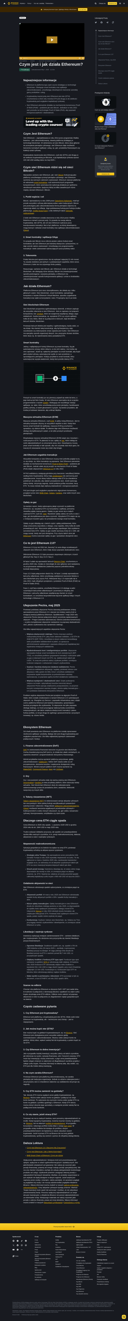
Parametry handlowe (102, 1279)
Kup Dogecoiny (80, 1289)
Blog (36, 1267)
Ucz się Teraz (82, 9)
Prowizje (99, 1272)
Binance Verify (101, 1277)
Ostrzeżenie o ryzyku (40, 1272)
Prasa (36, 1249)
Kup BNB (78, 1284)
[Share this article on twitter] (96, 22)
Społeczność (38, 1270)
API (98, 1274)
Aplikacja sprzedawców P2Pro (84, 1242)
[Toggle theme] (124, 3)
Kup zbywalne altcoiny (82, 1294)
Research (58, 1264)
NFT (56, 1259)
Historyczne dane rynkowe (104, 1249)
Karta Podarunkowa (60, 1249)
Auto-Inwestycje (59, 1254)
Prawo (36, 1252)
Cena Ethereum (80, 1268)
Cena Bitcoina (80, 1265)
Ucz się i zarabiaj (80, 1260)
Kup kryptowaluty (60, 1242)
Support (99, 1265)
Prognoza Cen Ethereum (82, 1277)
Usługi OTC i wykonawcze (104, 1247)
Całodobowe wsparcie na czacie (105, 1263)
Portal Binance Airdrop (103, 1281)
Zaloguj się (102, 3)
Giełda (57, 1240)
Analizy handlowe (101, 1252)
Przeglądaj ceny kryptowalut (83, 1263)
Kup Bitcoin (79, 1281)
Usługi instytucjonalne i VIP (83, 1247)
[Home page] (13, 3)
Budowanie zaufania (40, 1265)
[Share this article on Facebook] (101, 22)
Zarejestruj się (112, 3)
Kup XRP (78, 1286)
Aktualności (38, 1247)
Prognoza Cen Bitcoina (82, 1274)
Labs (77, 1249)
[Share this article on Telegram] (107, 22)
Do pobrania (38, 1277)
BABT (57, 1261)
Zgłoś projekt (79, 1245)
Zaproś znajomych (102, 1242)
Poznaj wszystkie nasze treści (64, 1227)
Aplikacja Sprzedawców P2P (83, 1240)
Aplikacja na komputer (41, 1279)
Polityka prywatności (40, 1262)
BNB (98, 1245)
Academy (57, 1247)
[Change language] (120, 3)
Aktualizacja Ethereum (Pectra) (84, 1279)
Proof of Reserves (102, 1254)
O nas (36, 1240)
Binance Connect (80, 1252)
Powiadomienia (39, 1275)
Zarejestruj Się (105, 174)
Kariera (37, 1242)
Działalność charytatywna (62, 1266)
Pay (56, 1245)
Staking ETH (58, 1257)
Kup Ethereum (80, 1291)
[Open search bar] (95, 3)
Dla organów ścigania (102, 1284)
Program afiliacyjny (102, 1240)
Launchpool (58, 1252)
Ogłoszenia (38, 1245)
